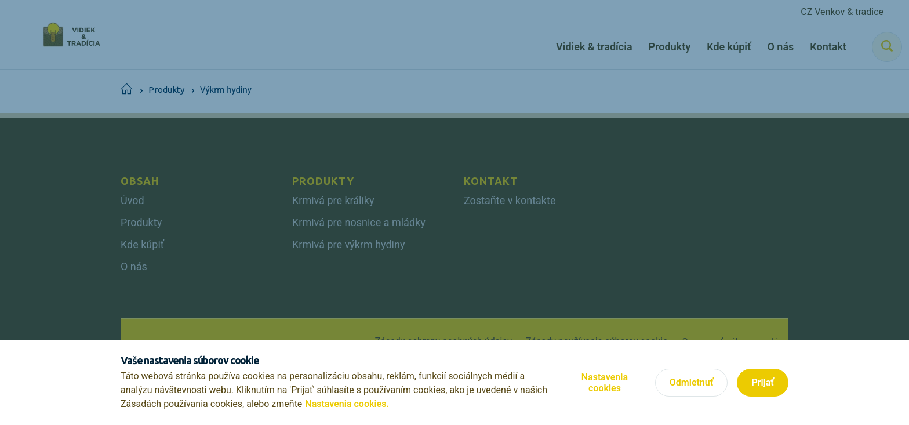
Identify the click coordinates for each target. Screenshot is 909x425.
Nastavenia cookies (604, 383)
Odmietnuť (692, 382)
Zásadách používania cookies (181, 403)
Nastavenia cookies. (347, 403)
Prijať (762, 382)
